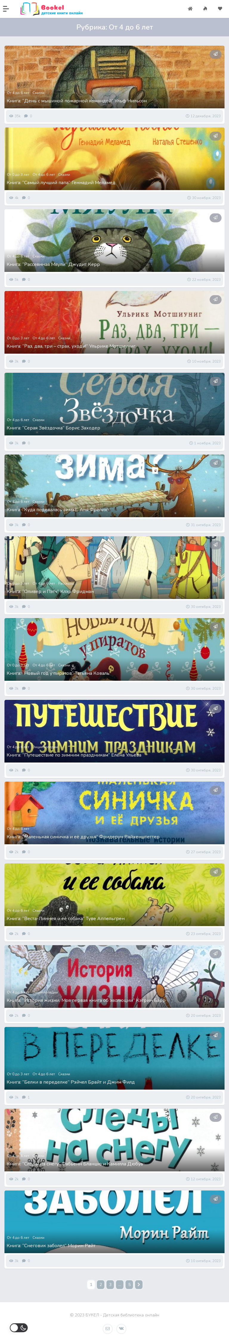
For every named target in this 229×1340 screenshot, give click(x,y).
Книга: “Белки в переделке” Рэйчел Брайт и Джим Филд (71, 1082)
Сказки (38, 92)
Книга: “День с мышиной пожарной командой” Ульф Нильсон (77, 101)
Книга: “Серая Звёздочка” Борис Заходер (53, 428)
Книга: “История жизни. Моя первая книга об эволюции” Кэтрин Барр (86, 1000)
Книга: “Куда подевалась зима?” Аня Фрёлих (57, 509)
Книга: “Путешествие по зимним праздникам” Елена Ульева (74, 755)
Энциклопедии (45, 747)
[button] (9, 9)
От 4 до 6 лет (18, 92)
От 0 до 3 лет (18, 174)
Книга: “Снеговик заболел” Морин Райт (51, 1245)
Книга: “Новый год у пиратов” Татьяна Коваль (58, 673)
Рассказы (66, 583)
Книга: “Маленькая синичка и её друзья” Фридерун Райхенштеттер (83, 837)
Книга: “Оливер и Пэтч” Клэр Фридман (50, 591)
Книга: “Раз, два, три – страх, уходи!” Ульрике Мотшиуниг (71, 346)
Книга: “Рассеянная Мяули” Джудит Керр (53, 264)
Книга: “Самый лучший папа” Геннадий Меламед (61, 182)
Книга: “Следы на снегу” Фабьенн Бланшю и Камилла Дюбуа (75, 1164)
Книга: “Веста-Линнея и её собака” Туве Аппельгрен (66, 918)
